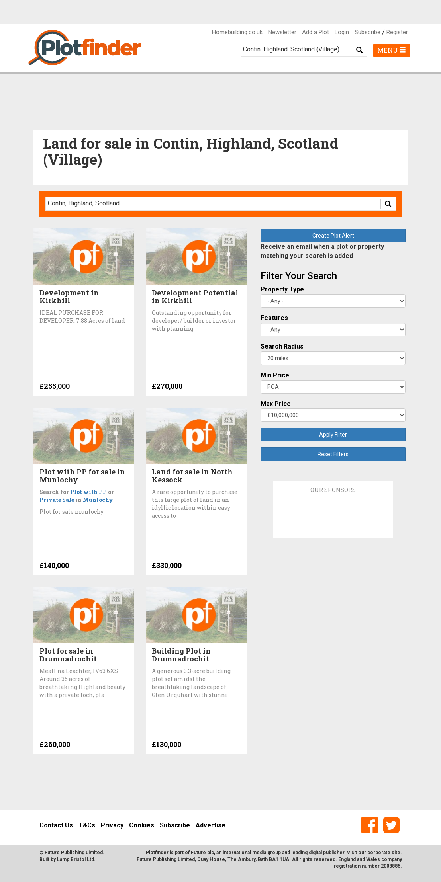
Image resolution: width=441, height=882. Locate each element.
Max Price (276, 404)
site (396, 852)
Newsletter (282, 32)
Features (274, 318)
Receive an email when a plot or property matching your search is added (322, 251)
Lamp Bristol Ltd (75, 859)
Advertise (210, 825)
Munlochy (98, 499)
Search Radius (282, 346)
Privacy (112, 825)
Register (397, 32)
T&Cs (86, 825)
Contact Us (56, 825)
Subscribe (367, 32)
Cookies (141, 825)
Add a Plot (315, 32)
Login (342, 32)
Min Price (275, 375)
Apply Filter (333, 434)
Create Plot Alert (333, 235)
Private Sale (56, 499)
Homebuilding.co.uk (237, 32)
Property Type (282, 289)
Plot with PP (88, 492)
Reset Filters (333, 454)
